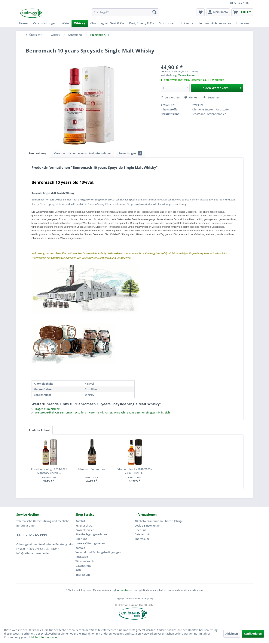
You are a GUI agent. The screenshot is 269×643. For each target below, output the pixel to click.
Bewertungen (130, 153)
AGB (78, 570)
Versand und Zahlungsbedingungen (98, 552)
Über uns (81, 539)
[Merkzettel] (201, 12)
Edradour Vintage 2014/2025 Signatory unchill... (49, 471)
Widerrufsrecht (85, 561)
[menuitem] (125, 12)
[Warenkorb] (242, 12)
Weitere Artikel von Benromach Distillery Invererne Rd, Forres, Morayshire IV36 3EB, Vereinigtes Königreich (101, 412)
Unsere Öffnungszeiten (90, 543)
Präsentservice (84, 530)
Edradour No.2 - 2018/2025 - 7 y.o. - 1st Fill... (134, 471)
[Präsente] (187, 23)
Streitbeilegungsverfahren (92, 534)
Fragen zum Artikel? (46, 409)
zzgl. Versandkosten (184, 75)
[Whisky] (80, 23)
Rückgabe (81, 556)
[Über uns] (243, 23)
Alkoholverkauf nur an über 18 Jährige (159, 521)
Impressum (82, 574)
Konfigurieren (253, 633)
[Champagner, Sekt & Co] (107, 23)
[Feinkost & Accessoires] (215, 23)
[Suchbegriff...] (125, 12)
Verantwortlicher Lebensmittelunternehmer (82, 153)
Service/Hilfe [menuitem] (240, 3)
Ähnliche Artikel (39, 430)
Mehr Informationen (44, 637)
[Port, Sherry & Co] (141, 23)
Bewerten (211, 97)
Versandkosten (125, 590)
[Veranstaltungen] (44, 23)
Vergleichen (170, 97)
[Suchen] (154, 12)
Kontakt (80, 548)
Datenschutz (83, 565)
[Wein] (65, 23)
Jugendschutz (84, 525)
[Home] (23, 23)
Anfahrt (80, 521)
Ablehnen (231, 633)
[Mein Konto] (218, 12)
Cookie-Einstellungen (148, 525)
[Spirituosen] (167, 23)
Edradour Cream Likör (92, 469)
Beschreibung (37, 153)
